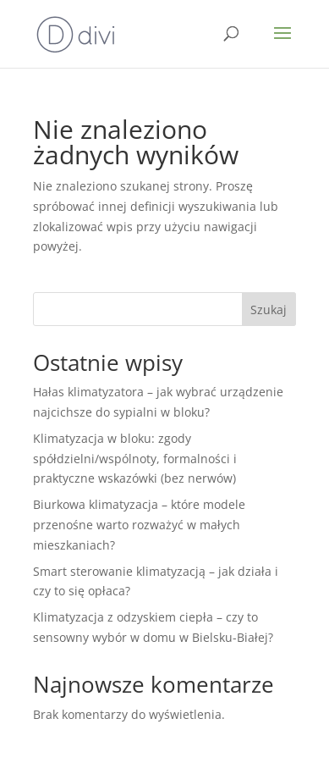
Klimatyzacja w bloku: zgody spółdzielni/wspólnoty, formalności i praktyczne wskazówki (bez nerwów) (135, 458)
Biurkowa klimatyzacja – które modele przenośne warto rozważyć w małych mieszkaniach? (139, 524)
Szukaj (268, 309)
